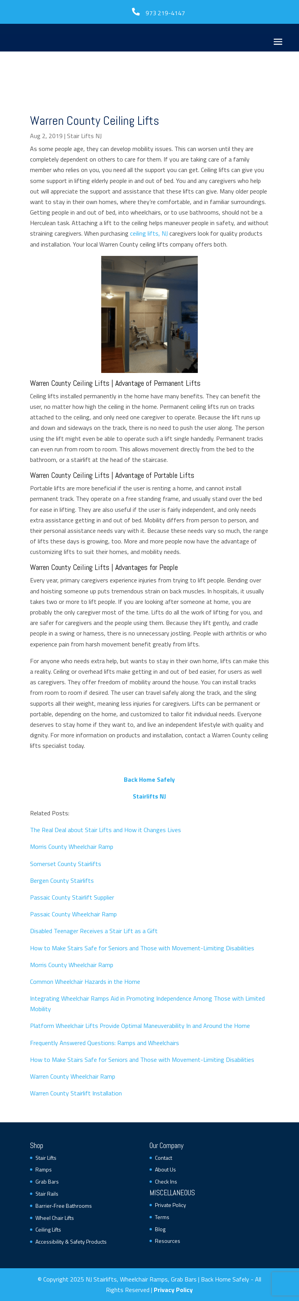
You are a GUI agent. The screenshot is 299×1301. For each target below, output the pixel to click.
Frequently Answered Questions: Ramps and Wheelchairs (104, 1042)
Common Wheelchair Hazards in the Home (85, 981)
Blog (160, 1229)
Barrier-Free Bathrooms (63, 1206)
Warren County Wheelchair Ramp (72, 1076)
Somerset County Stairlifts (65, 863)
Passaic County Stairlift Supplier (72, 897)
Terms (162, 1217)
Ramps (43, 1169)
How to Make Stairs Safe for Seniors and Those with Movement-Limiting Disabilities (142, 948)
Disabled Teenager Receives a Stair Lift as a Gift (94, 930)
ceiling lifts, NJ (149, 233)
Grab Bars (47, 1181)
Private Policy (170, 1205)
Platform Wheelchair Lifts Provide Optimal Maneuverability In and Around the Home (140, 1025)
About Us (165, 1169)
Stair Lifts (45, 1158)
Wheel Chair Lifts (54, 1218)
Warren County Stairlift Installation (76, 1093)
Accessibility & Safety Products (71, 1241)
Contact (163, 1158)
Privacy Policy (173, 1289)
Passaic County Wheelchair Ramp (73, 914)
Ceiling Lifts (48, 1229)
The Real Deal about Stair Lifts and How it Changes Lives (105, 829)
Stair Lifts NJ (84, 135)
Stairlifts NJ (149, 796)
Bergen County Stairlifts (62, 880)
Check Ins (166, 1181)
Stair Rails (46, 1193)
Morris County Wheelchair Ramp (71, 846)
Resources (167, 1241)
